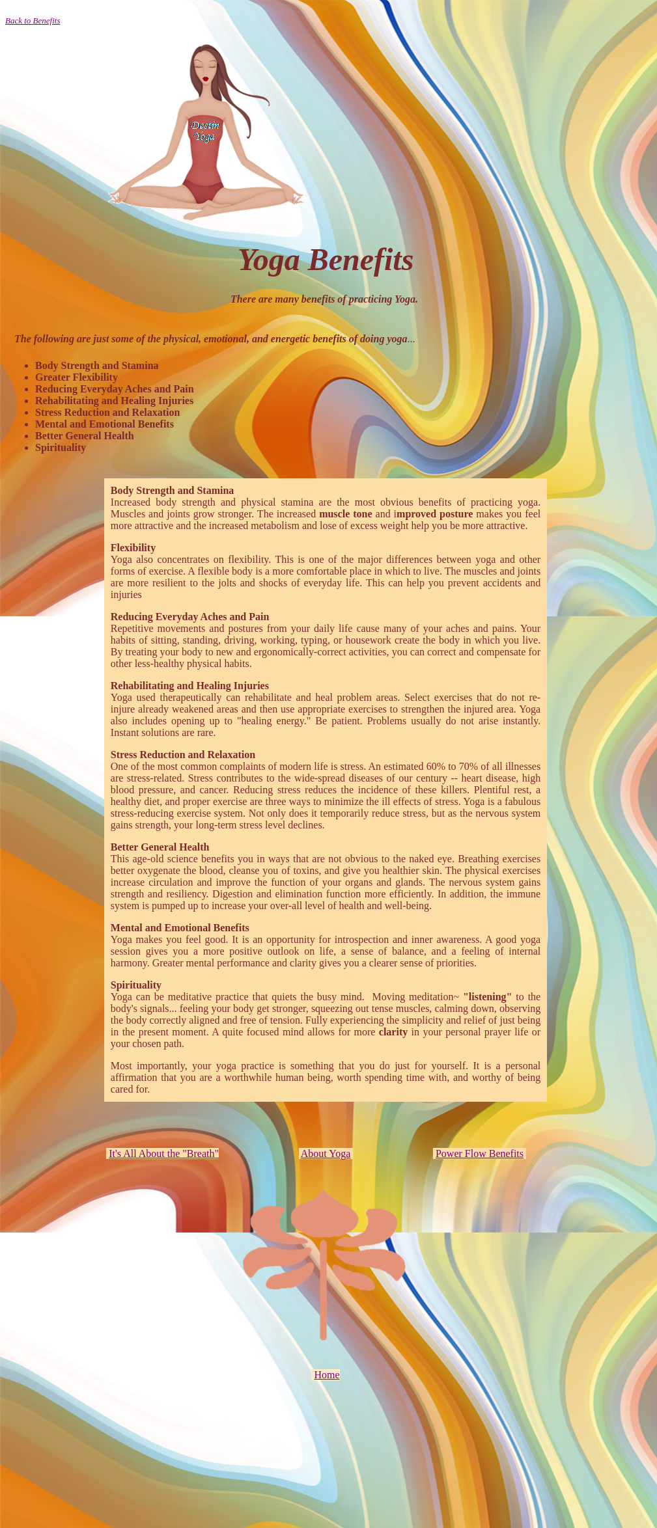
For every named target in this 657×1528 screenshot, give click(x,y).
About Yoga (325, 1153)
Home (326, 1374)
